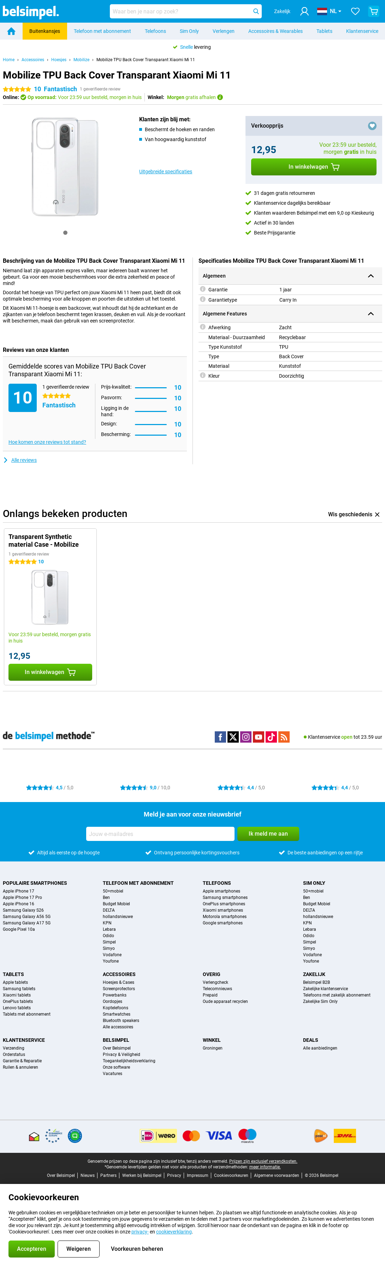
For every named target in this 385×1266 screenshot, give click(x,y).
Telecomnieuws (217, 988)
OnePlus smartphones (224, 903)
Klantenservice (362, 31)
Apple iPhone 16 (18, 903)
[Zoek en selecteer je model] (186, 11)
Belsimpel (116, 1040)
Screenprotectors (119, 988)
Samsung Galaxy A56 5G (27, 916)
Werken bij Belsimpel (141, 1175)
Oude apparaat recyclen (225, 1001)
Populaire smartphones (35, 883)
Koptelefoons (115, 1007)
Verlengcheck (215, 982)
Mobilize (81, 59)
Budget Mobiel (116, 903)
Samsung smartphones (225, 897)
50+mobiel (113, 891)
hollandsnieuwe (118, 916)
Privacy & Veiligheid (121, 1054)
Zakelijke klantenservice (325, 988)
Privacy (174, 1175)
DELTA (109, 910)
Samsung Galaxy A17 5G (27, 923)
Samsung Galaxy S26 (23, 910)
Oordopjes (112, 1001)
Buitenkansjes (44, 31)
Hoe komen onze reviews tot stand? (47, 442)
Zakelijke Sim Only (320, 1001)
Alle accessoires (118, 1026)
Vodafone (112, 954)
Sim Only (189, 31)
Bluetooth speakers (121, 1020)
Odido (108, 935)
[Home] (11, 31)
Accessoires (33, 59)
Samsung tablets (19, 988)
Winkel (212, 1040)
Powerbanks (114, 995)
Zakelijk (314, 974)
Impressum (197, 1175)
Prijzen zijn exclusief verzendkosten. (263, 1161)
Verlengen (224, 31)
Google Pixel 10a (19, 929)
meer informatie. (265, 1167)
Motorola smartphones (225, 916)
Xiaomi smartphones (223, 910)
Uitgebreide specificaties (165, 171)
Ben (106, 897)
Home (8, 59)
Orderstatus (14, 1054)
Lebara (109, 929)
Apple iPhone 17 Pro (22, 897)
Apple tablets (15, 982)
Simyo (109, 948)
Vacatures (112, 1073)
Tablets (324, 31)
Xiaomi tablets (17, 995)
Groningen (213, 1048)
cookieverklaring (174, 1232)
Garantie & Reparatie (22, 1060)
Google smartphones (223, 923)
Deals (310, 1040)
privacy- (140, 1232)
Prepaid (210, 995)
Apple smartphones (221, 891)
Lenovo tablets (17, 1007)
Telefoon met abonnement (102, 31)
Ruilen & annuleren (20, 1067)
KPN (107, 923)
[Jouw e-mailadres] (160, 834)
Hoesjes (58, 59)
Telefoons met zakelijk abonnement (337, 995)
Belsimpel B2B (316, 982)
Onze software (116, 1067)
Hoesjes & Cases (118, 982)
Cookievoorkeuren (231, 1175)
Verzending (13, 1048)
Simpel (109, 942)
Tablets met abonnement (27, 1014)
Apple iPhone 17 (18, 891)
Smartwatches (116, 1014)
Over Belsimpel (117, 1048)
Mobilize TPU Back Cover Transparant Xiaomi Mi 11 (145, 59)
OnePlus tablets (18, 1001)
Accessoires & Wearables (275, 31)
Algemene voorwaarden (276, 1175)
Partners (108, 1175)
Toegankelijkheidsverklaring (129, 1060)
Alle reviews (20, 460)
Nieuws (88, 1175)
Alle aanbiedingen (320, 1048)
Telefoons (155, 31)
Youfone (111, 961)
